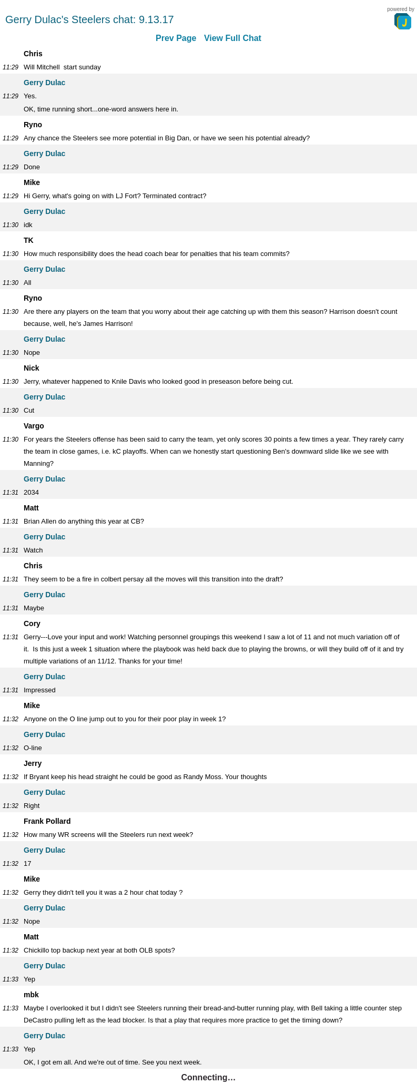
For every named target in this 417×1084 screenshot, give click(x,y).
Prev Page (176, 38)
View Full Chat (232, 38)
